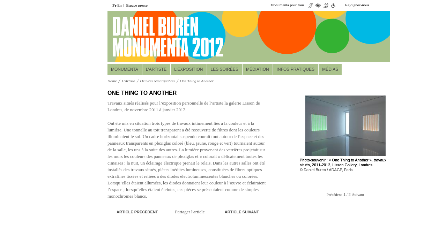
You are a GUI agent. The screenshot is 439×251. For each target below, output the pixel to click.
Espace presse (137, 5)
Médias (330, 69)
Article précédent (137, 212)
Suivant (358, 194)
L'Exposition (188, 69)
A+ (250, 93)
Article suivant (242, 212)
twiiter (375, 5)
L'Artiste (156, 69)
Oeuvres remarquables (157, 81)
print (261, 93)
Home (112, 81)
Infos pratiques (295, 69)
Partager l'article (190, 211)
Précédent (334, 194)
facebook (386, 5)
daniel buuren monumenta (155, 36)
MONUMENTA (124, 69)
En (119, 5)
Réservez (347, 52)
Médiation (257, 69)
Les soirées (224, 69)
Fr (114, 5)
